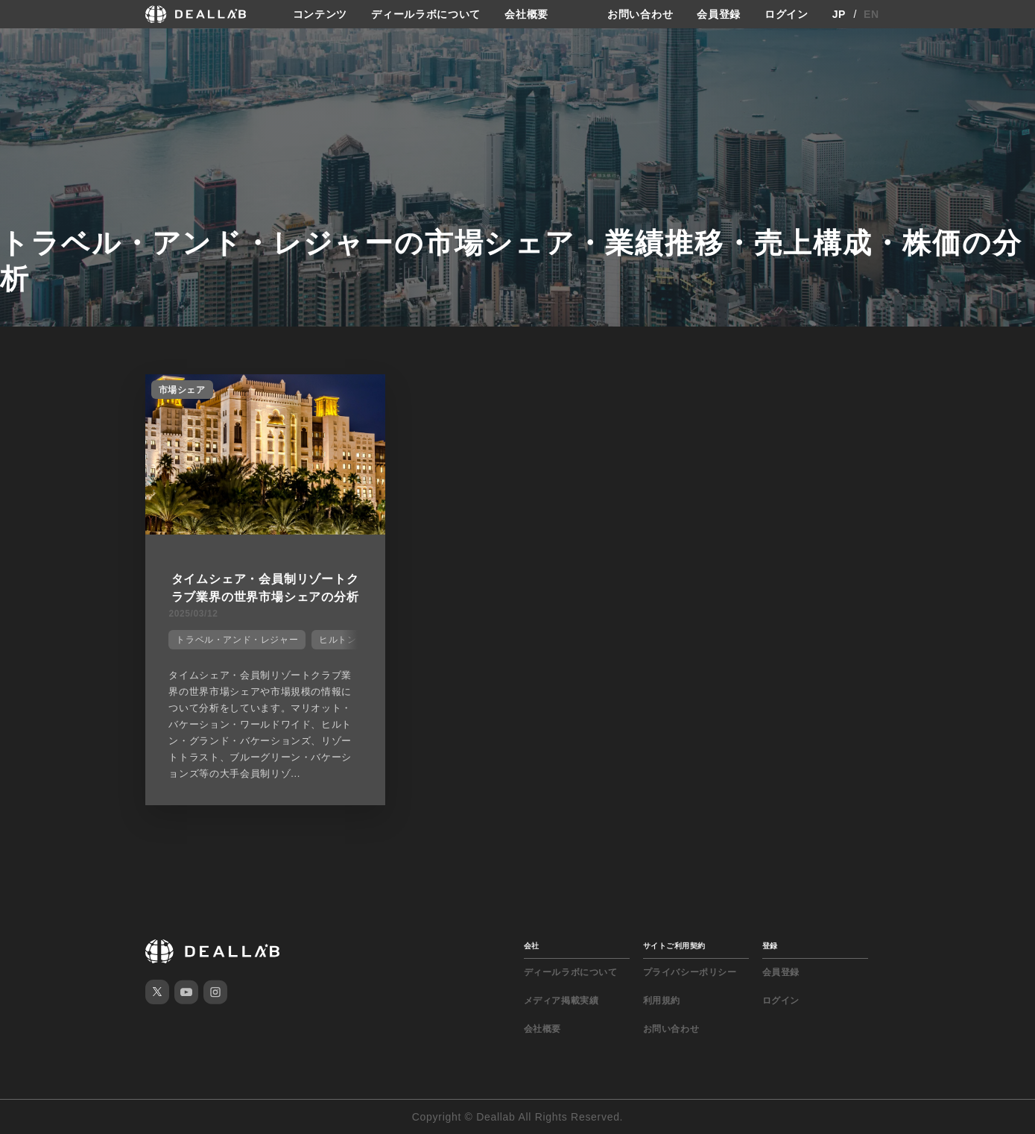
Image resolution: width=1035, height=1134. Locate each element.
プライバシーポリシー (690, 972)
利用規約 (661, 1000)
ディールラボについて (426, 14)
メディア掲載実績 (561, 1000)
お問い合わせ (640, 14)
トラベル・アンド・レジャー (237, 639)
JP (839, 14)
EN (871, 14)
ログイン (786, 14)
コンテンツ (320, 14)
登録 (770, 946)
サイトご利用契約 (674, 946)
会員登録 (719, 14)
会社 (531, 946)
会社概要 (526, 14)
